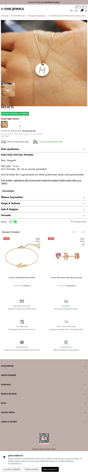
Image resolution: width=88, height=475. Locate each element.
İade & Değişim (43, 209)
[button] (75, 232)
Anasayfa (5, 16)
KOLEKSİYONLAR (18, 16)
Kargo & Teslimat (43, 203)
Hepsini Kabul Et (50, 469)
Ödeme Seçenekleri (43, 197)
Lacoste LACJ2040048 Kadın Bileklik (21, 277)
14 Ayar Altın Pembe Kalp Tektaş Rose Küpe (66, 277)
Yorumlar (43, 215)
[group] (44, 63)
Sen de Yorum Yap (29, 131)
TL (84, 7)
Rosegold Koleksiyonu (37, 16)
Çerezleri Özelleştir (12, 469)
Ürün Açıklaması (43, 149)
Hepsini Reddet (31, 469)
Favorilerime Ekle (78, 221)
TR (78, 7)
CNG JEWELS (14, 9)
